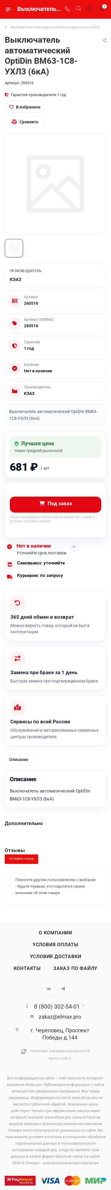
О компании (55, 933)
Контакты (27, 968)
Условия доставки (55, 956)
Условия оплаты (55, 944)
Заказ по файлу (75, 968)
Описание (18, 759)
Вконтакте (48, 988)
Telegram (63, 988)
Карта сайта (60, 1058)
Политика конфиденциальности (60, 1051)
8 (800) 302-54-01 (57, 1006)
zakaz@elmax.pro (60, 1017)
